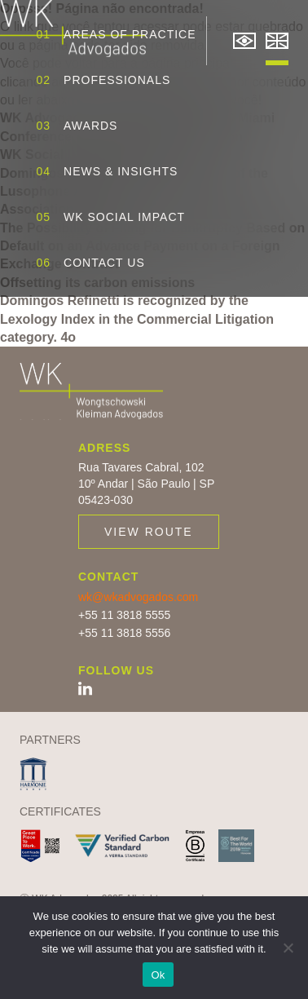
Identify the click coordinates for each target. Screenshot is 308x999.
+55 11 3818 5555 (124, 614)
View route (148, 531)
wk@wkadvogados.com (138, 596)
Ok (158, 975)
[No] (287, 947)
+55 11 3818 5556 (124, 632)
